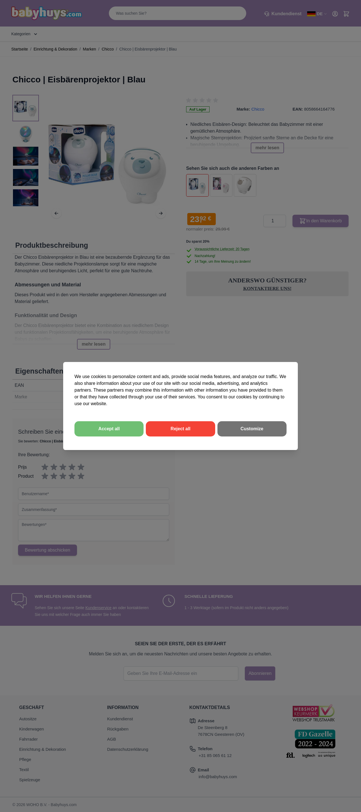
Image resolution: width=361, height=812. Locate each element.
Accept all (109, 428)
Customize (252, 428)
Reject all (180, 428)
